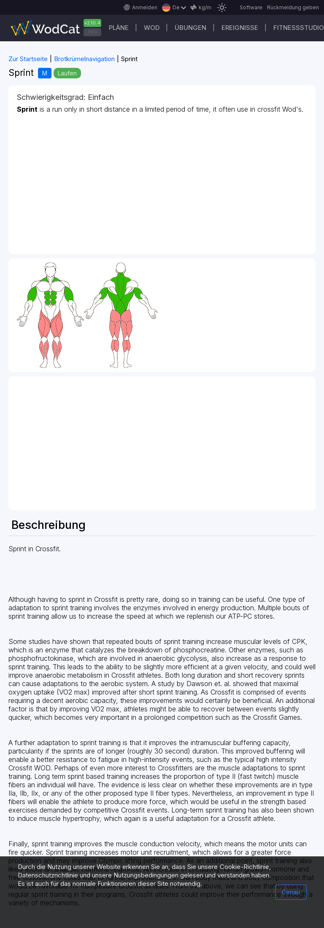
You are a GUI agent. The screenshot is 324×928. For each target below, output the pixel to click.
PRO (92, 32)
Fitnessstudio (298, 28)
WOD (151, 28)
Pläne (119, 28)
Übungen (190, 28)
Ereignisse (239, 28)
